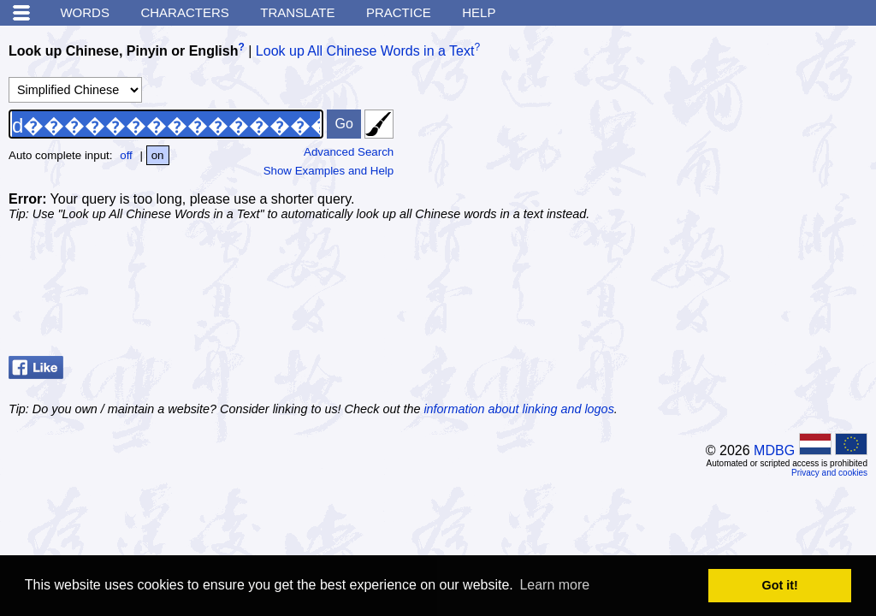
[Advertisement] (739, 141)
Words (85, 12)
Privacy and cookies (829, 472)
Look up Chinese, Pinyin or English (123, 51)
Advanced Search (349, 151)
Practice (398, 12)
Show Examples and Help (328, 170)
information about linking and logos (518, 409)
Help (478, 12)
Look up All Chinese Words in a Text (365, 51)
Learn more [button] (554, 585)
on (157, 155)
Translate (297, 12)
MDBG (774, 450)
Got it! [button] (780, 585)
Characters (184, 12)
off (126, 155)
